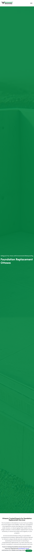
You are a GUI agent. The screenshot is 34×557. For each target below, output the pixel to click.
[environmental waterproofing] (7, 3)
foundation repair (23, 548)
